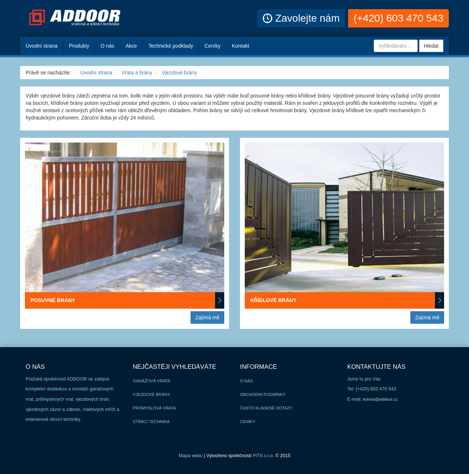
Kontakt (240, 46)
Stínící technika (151, 421)
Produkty (79, 46)
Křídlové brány (347, 300)
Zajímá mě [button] (207, 317)
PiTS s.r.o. (263, 455)
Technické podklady (170, 46)
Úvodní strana (96, 73)
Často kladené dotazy (266, 408)
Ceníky (212, 46)
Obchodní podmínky (263, 394)
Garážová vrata (151, 381)
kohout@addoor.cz (380, 399)
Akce (131, 46)
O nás (107, 46)
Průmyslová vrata (154, 408)
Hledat (431, 46)
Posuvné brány (127, 300)
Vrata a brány (137, 73)
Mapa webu (191, 455)
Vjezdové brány (179, 73)
